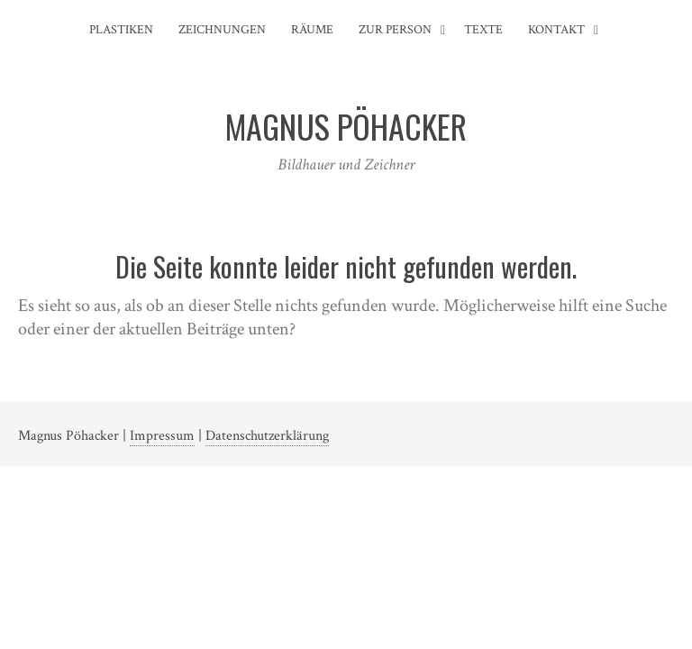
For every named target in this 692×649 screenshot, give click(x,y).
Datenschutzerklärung (267, 435)
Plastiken (121, 30)
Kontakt (556, 30)
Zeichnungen (222, 30)
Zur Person (395, 30)
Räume (312, 30)
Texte (483, 30)
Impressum (162, 435)
